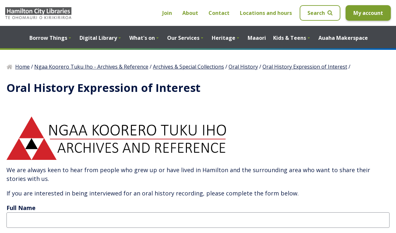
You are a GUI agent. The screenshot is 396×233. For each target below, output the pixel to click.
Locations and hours (266, 13)
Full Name (21, 208)
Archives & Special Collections (188, 66)
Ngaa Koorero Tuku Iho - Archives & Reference (91, 66)
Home (22, 66)
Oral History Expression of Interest (304, 66)
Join (167, 13)
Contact (219, 13)
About (190, 13)
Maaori (257, 37)
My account (368, 13)
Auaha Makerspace (343, 37)
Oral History (243, 66)
